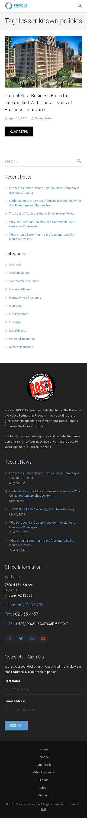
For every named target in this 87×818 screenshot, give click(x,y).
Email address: (15, 701)
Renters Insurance (21, 347)
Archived (15, 264)
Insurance (15, 305)
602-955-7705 (30, 604)
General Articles (19, 289)
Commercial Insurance (24, 281)
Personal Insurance (22, 338)
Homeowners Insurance (25, 297)
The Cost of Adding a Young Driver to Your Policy (41, 213)
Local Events (17, 330)
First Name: (13, 681)
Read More (19, 131)
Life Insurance (18, 314)
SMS (43, 809)
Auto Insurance (19, 272)
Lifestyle (15, 322)
